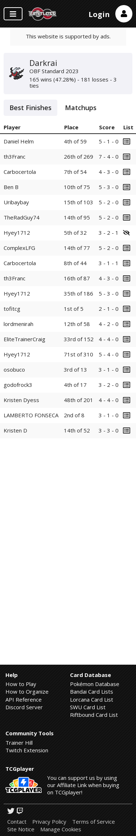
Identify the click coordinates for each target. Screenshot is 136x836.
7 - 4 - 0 (109, 156)
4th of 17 (75, 384)
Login (99, 14)
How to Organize (27, 691)
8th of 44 (75, 263)
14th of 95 (77, 217)
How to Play (20, 683)
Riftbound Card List (94, 714)
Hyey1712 (17, 232)
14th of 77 (77, 247)
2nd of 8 (74, 415)
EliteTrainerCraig (24, 339)
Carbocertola (20, 171)
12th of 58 (77, 323)
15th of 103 (78, 202)
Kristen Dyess (21, 400)
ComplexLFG (19, 247)
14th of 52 (77, 430)
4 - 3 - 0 (109, 171)
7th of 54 (75, 171)
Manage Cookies (60, 829)
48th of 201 (78, 400)
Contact (16, 822)
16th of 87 (77, 278)
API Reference (23, 699)
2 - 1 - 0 (109, 308)
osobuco (14, 369)
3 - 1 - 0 (109, 369)
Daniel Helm (19, 141)
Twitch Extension (26, 750)
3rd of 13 (75, 369)
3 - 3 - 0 (109, 430)
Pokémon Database (94, 683)
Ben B (11, 187)
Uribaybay (16, 202)
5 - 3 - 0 (109, 187)
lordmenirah (18, 323)
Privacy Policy (49, 822)
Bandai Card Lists (91, 691)
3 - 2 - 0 (109, 384)
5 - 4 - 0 (109, 354)
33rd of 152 (79, 339)
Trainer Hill (19, 742)
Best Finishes (30, 107)
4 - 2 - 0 (109, 323)
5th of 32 (75, 232)
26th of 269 (78, 156)
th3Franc (14, 156)
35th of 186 (78, 293)
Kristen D (15, 430)
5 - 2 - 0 (109, 202)
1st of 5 (73, 308)
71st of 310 (78, 354)
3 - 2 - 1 (109, 232)
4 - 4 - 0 (109, 339)
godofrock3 (18, 384)
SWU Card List (88, 707)
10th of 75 (77, 187)
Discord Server (24, 707)
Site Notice (20, 829)
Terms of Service (93, 822)
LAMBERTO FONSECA (31, 415)
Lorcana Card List (91, 699)
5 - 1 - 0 (109, 141)
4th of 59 (75, 141)
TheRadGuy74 (22, 217)
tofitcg (12, 308)
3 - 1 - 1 (109, 263)
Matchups (80, 107)
